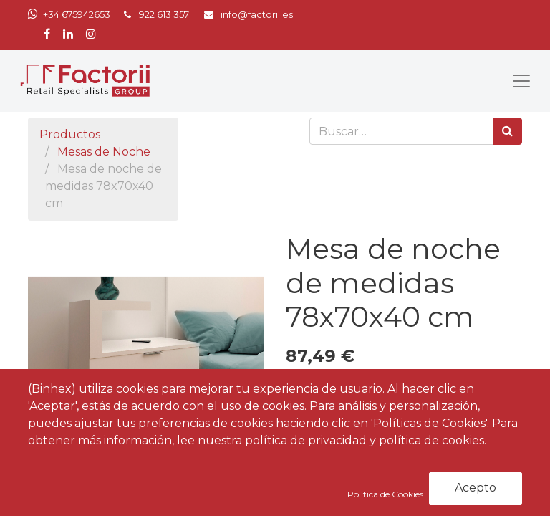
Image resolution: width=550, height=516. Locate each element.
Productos (69, 134)
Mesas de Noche (103, 151)
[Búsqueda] (507, 131)
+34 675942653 (76, 14)
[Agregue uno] (362, 385)
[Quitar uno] (300, 385)
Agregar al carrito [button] (368, 426)
